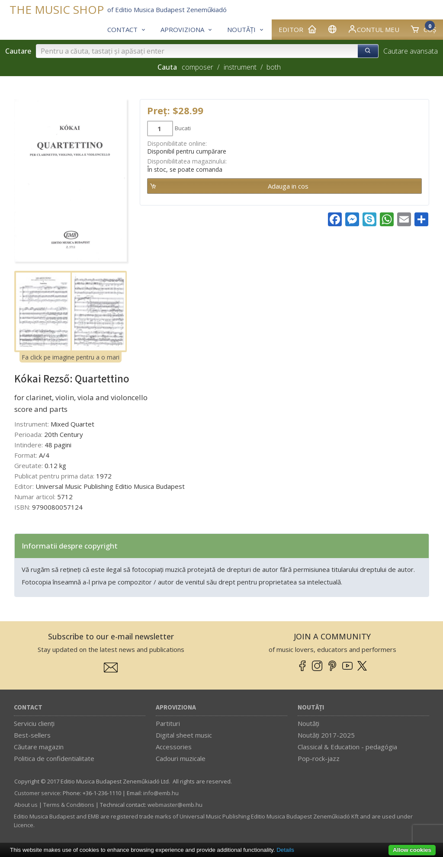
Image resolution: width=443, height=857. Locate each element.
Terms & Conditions (68, 805)
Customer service (37, 793)
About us (26, 805)
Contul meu (373, 29)
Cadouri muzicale (180, 758)
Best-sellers (32, 735)
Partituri (168, 723)
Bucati (183, 128)
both (273, 67)
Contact (28, 707)
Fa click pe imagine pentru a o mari (70, 357)
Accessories (174, 746)
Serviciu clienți (34, 723)
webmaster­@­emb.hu (175, 805)
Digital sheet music (184, 735)
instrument (240, 67)
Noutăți (311, 707)
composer (197, 67)
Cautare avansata (410, 51)
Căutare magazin (39, 746)
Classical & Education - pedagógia (347, 746)
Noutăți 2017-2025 (326, 735)
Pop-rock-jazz (319, 758)
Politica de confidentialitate (54, 758)
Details (285, 850)
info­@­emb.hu (161, 793)
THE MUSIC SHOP (57, 10)
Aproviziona (176, 707)
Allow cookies (412, 850)
